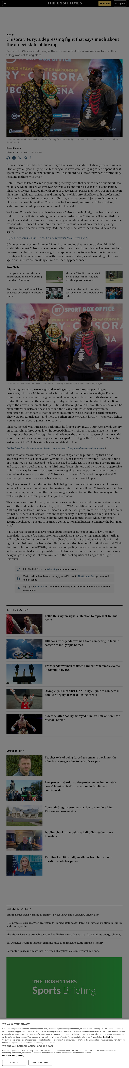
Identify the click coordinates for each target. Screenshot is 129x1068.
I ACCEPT (14, 1063)
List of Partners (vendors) (13, 1055)
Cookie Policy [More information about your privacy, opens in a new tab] (108, 1037)
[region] (64, 1043)
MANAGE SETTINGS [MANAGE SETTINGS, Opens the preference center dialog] (40, 1063)
